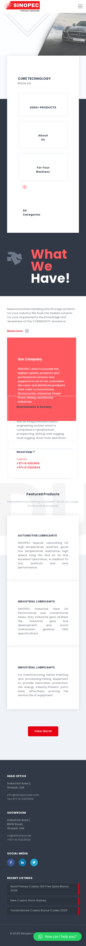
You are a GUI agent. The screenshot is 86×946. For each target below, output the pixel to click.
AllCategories (31, 212)
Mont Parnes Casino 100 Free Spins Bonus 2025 (39, 888)
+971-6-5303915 (28, 463)
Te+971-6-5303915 (20, 799)
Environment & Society (34, 407)
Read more (15, 331)
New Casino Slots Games (28, 900)
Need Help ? (26, 452)
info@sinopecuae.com (23, 795)
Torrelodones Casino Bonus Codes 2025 (38, 910)
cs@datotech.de (19, 835)
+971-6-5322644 (28, 467)
